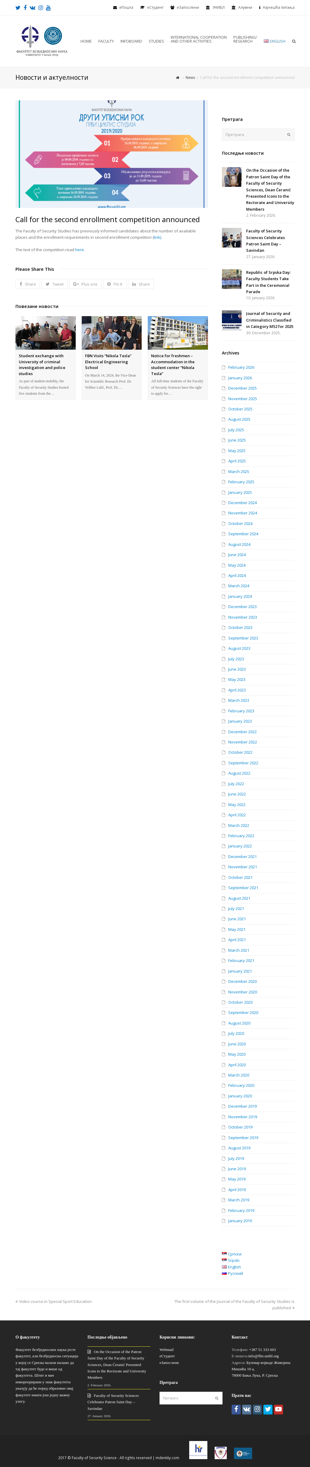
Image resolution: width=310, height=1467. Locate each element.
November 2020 (242, 992)
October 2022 (240, 752)
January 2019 (240, 1220)
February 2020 (241, 1085)
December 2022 (242, 731)
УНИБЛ (219, 7)
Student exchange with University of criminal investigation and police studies (42, 364)
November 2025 (242, 398)
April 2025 (237, 461)
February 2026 (241, 367)
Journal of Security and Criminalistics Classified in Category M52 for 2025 (269, 320)
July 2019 (236, 1158)
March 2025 (238, 471)
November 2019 (242, 1116)
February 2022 (241, 835)
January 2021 (240, 971)
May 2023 (237, 679)
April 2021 (237, 939)
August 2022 (239, 773)
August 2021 (239, 898)
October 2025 (240, 409)
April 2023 (237, 690)
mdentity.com (167, 1457)
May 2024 (237, 565)
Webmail (167, 1349)
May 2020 (237, 1054)
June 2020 (237, 1044)
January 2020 (240, 1096)
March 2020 (238, 1075)
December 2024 (242, 502)
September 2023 (243, 638)
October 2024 (240, 523)
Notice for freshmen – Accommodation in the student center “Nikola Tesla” (173, 364)
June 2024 (237, 554)
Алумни (245, 7)
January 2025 (240, 492)
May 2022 (237, 804)
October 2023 (240, 627)
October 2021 (240, 877)
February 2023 (241, 711)
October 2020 (240, 1002)
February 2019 (241, 1210)
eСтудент (155, 7)
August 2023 (239, 648)
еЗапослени (188, 7)
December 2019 (242, 1106)
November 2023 (242, 617)
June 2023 (237, 669)
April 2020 (237, 1064)
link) (157, 237)
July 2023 (236, 659)
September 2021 (243, 887)
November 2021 (242, 867)
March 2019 (238, 1200)
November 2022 (242, 742)
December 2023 (242, 606)
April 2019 (237, 1189)
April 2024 (237, 575)
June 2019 (237, 1168)
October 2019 (240, 1127)
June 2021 (237, 918)
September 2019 (243, 1137)
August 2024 (239, 544)
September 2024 (243, 533)
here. (80, 249)
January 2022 (240, 846)
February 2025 (241, 481)
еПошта (126, 7)
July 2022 (236, 783)
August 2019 (239, 1148)
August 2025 (239, 419)
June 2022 (237, 794)
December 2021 (242, 856)
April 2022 (237, 815)
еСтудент (167, 1356)
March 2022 (238, 825)
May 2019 (237, 1179)
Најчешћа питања (279, 7)
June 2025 (237, 440)
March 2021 (238, 950)
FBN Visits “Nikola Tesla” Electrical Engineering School (108, 361)
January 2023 (240, 721)
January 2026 (240, 378)
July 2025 (236, 429)
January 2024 (240, 596)
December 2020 (242, 981)
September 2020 (243, 1012)
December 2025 (242, 388)
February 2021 (241, 960)
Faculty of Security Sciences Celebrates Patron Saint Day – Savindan (113, 1402)
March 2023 (238, 700)
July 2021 (236, 908)
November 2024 (242, 513)
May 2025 (237, 450)
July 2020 (236, 1033)
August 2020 (239, 1023)
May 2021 (237, 929)
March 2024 (238, 585)
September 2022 (243, 763)
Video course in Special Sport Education (53, 1301)
